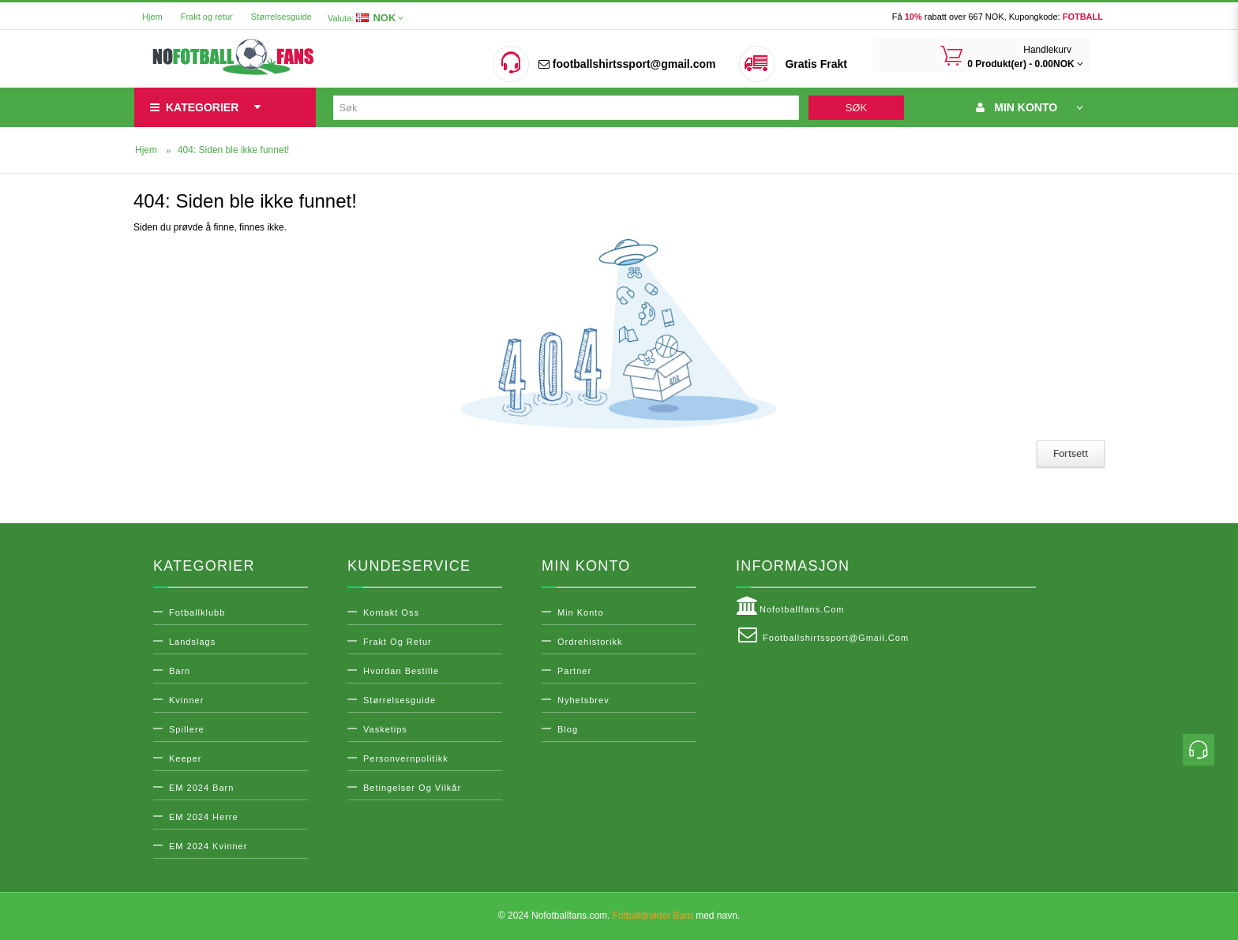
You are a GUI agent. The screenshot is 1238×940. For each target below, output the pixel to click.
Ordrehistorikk (589, 641)
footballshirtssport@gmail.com (626, 64)
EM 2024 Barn (201, 787)
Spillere (186, 729)
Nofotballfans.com (790, 606)
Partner (574, 671)
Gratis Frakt (816, 64)
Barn (179, 671)
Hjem (152, 16)
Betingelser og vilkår (412, 787)
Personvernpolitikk (405, 758)
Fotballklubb (197, 612)
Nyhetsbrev (583, 700)
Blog (567, 729)
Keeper (185, 758)
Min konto (580, 612)
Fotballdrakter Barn (653, 915)
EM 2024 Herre (203, 817)
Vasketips (385, 729)
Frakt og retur (207, 16)
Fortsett (1070, 454)
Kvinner (186, 700)
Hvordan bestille (401, 671)
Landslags (192, 641)
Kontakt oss (391, 612)
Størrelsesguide (281, 16)
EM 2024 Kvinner (208, 846)
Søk (856, 108)
